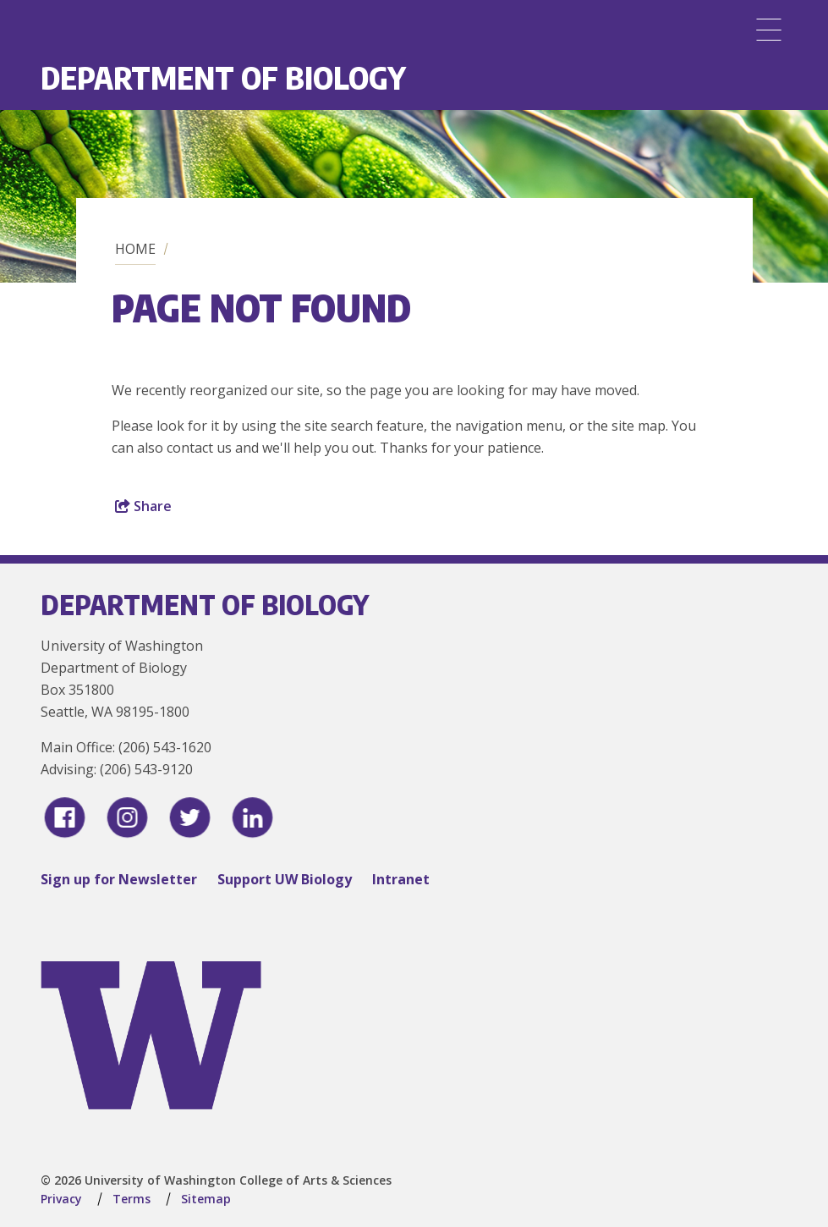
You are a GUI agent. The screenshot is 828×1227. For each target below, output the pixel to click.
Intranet (401, 879)
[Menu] (768, 29)
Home (135, 248)
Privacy (61, 1199)
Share (143, 506)
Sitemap (206, 1199)
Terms (131, 1199)
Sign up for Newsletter (119, 879)
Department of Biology (223, 77)
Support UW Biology (284, 879)
